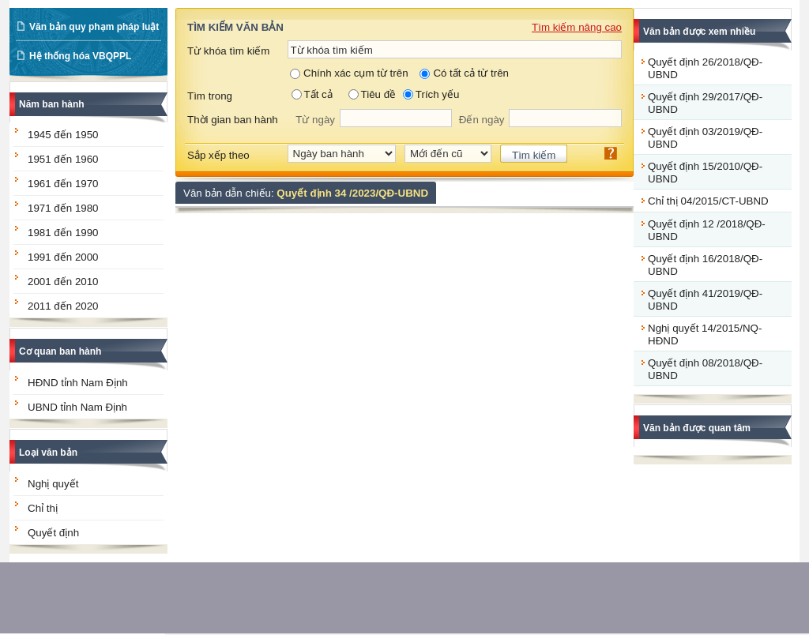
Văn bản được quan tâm (697, 428)
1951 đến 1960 (63, 159)
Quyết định (53, 533)
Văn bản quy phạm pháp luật (94, 26)
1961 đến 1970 (63, 184)
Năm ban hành (52, 104)
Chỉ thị (43, 508)
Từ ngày (315, 120)
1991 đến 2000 (63, 257)
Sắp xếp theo (218, 155)
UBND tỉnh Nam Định (77, 407)
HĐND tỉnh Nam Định (78, 383)
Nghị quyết (53, 484)
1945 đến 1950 (63, 135)
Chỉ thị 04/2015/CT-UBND (708, 201)
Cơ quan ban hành (60, 351)
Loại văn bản (48, 452)
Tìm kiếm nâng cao (577, 27)
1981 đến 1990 (63, 233)
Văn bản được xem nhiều (699, 31)
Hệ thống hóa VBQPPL (80, 56)
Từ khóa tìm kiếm (228, 51)
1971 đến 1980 (63, 208)
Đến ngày (482, 120)
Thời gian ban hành (232, 120)
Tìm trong (209, 96)
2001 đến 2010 (63, 281)
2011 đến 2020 (63, 306)
